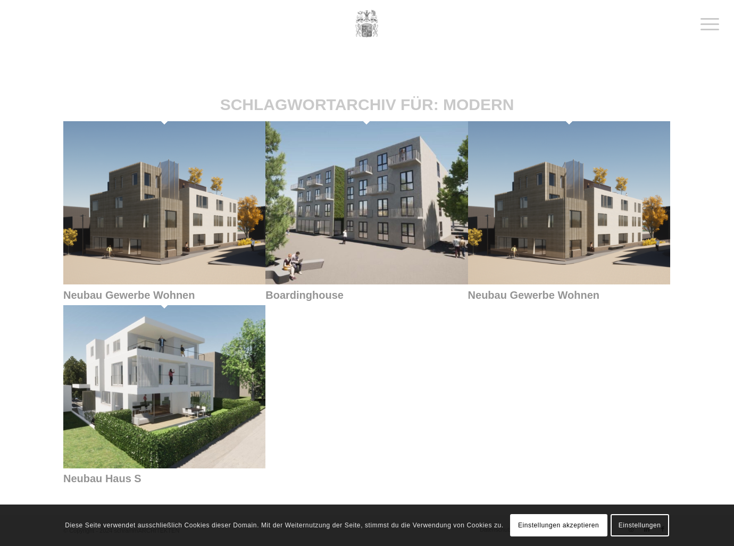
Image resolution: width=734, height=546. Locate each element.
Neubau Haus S (102, 478)
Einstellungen (640, 525)
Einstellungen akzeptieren (558, 525)
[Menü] (706, 24)
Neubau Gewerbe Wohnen (129, 295)
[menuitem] (706, 24)
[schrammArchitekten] (367, 24)
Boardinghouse (304, 295)
